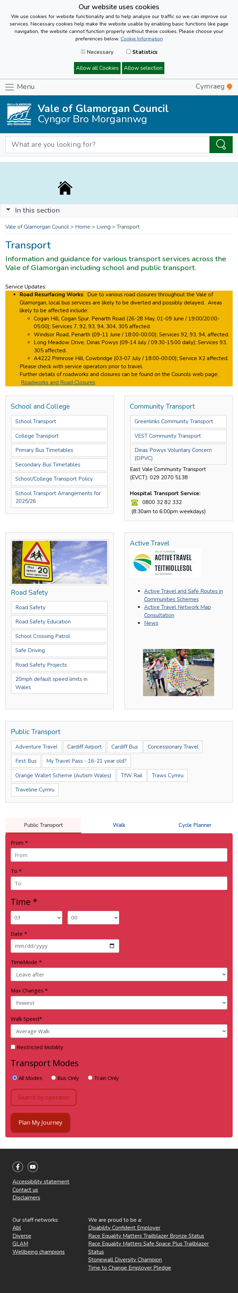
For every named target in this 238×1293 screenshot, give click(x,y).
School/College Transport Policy (54, 478)
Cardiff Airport (84, 746)
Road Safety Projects (41, 664)
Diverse (21, 1235)
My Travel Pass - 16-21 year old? (86, 761)
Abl (16, 1227)
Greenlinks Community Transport (173, 421)
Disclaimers (26, 1197)
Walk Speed (26, 1018)
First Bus (26, 761)
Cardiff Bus (124, 746)
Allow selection (143, 68)
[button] (8, 210)
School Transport (35, 421)
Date (19, 933)
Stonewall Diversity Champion (125, 1259)
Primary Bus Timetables (44, 450)
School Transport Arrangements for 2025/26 (58, 497)
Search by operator (43, 1097)
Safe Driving (30, 650)
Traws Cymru (168, 775)
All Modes (27, 1077)
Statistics (142, 52)
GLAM (20, 1243)
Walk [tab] (119, 825)
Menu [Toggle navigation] (19, 87)
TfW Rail (131, 775)
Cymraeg (214, 86)
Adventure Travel (36, 746)
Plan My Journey (40, 1122)
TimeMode (26, 961)
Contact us (25, 1189)
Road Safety (30, 607)
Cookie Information (142, 38)
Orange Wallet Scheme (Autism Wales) (63, 775)
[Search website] (107, 144)
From (19, 842)
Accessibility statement (40, 1181)
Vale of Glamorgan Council (37, 226)
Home (82, 226)
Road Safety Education (43, 621)
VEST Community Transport (167, 436)
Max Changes (29, 990)
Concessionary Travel (173, 746)
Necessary (97, 52)
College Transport (37, 436)
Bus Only (65, 1077)
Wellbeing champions (38, 1251)
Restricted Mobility (37, 1047)
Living (103, 226)
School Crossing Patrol (42, 636)
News (151, 623)
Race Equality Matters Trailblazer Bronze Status (146, 1235)
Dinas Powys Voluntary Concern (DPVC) (173, 454)
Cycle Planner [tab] (195, 825)
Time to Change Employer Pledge (129, 1267)
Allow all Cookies (97, 68)
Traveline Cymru (34, 789)
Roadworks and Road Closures (58, 382)
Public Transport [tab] (43, 825)
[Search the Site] (221, 144)
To (16, 870)
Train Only (103, 1077)
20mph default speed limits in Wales (51, 683)
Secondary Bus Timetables (47, 464)
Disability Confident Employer (124, 1227)
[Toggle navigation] (119, 210)
